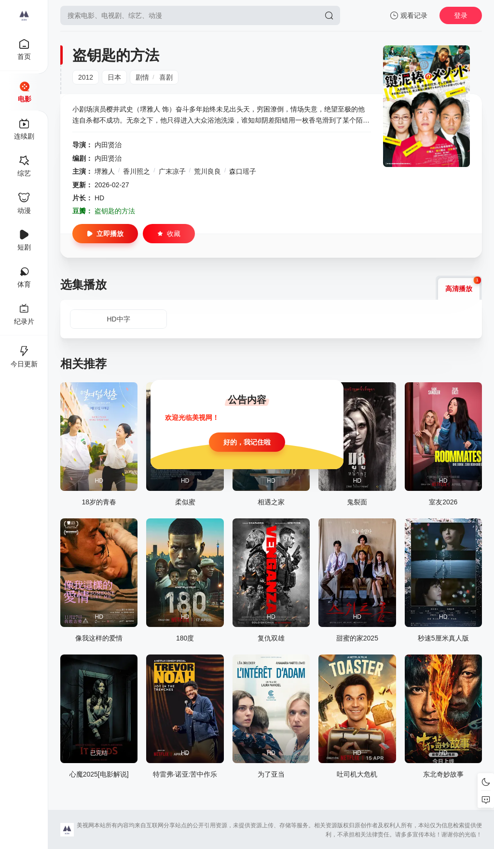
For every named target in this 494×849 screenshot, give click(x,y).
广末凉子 (172, 171)
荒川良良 (207, 171)
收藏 (168, 233)
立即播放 (105, 233)
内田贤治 (108, 145)
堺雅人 (105, 171)
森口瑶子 (242, 171)
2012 (85, 77)
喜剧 (166, 77)
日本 (114, 77)
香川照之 (136, 171)
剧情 (142, 77)
